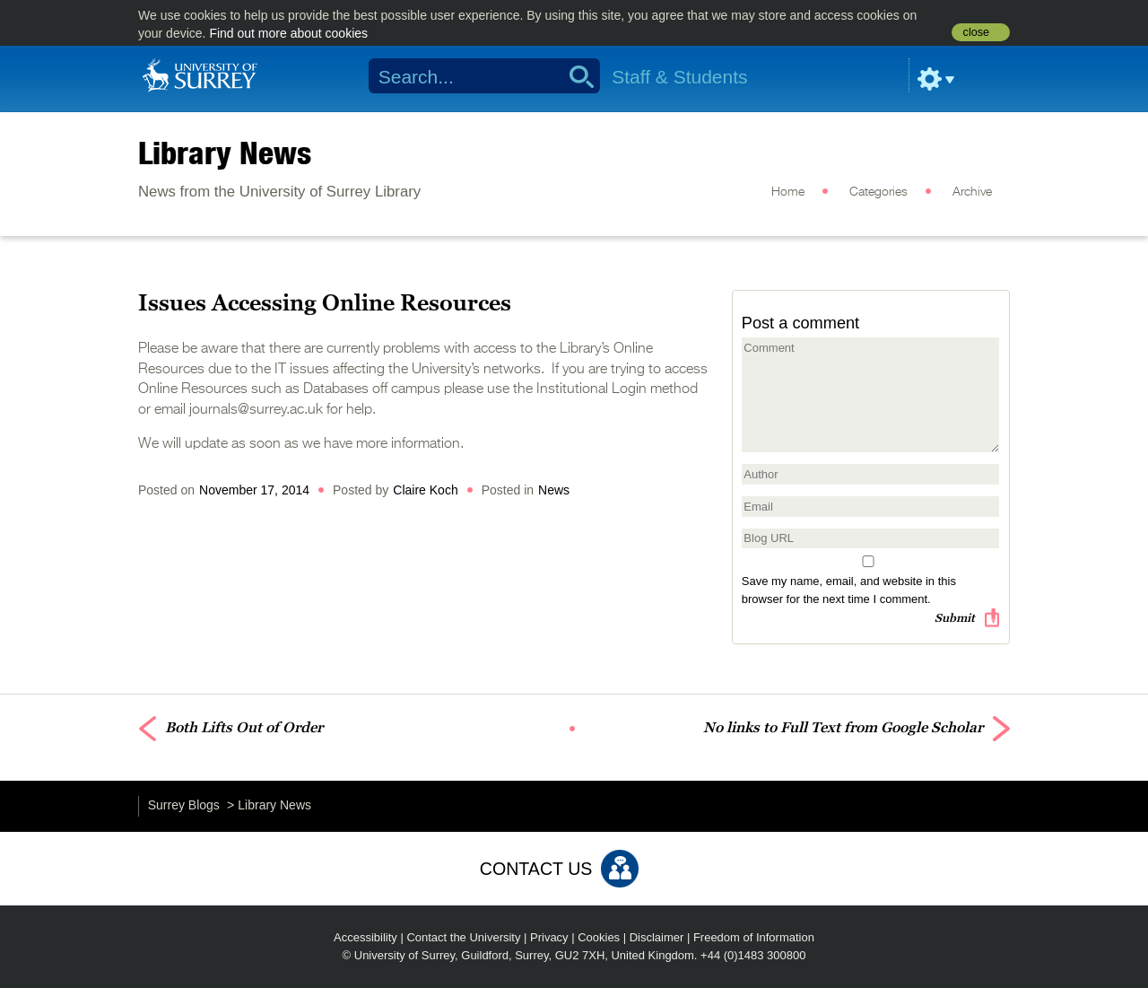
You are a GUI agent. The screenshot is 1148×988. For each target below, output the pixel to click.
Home (787, 192)
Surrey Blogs (184, 805)
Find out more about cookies (288, 33)
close (976, 32)
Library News (224, 152)
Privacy (549, 937)
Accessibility (365, 937)
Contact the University (463, 937)
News (554, 490)
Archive (972, 192)
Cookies (599, 937)
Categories (878, 192)
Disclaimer (657, 937)
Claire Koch (425, 490)
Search (575, 76)
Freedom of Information (753, 937)
